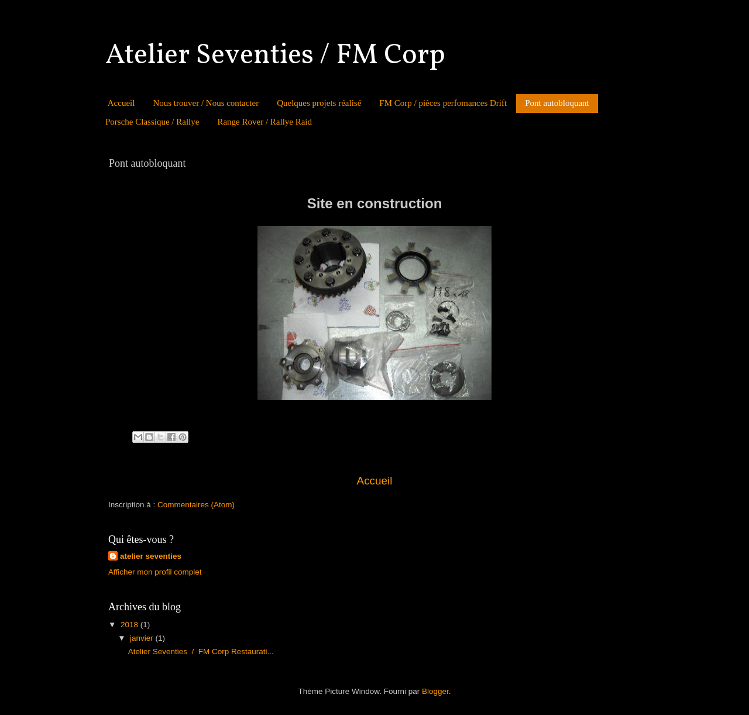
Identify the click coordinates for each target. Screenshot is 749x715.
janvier (143, 638)
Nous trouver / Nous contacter (206, 103)
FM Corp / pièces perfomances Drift (443, 103)
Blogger (435, 691)
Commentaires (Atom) (196, 504)
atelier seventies (150, 556)
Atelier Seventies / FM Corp (275, 55)
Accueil (121, 103)
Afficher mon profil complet (155, 572)
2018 (130, 624)
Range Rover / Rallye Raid (264, 121)
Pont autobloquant (557, 103)
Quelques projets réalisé (319, 103)
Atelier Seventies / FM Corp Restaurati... (201, 651)
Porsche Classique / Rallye (152, 121)
